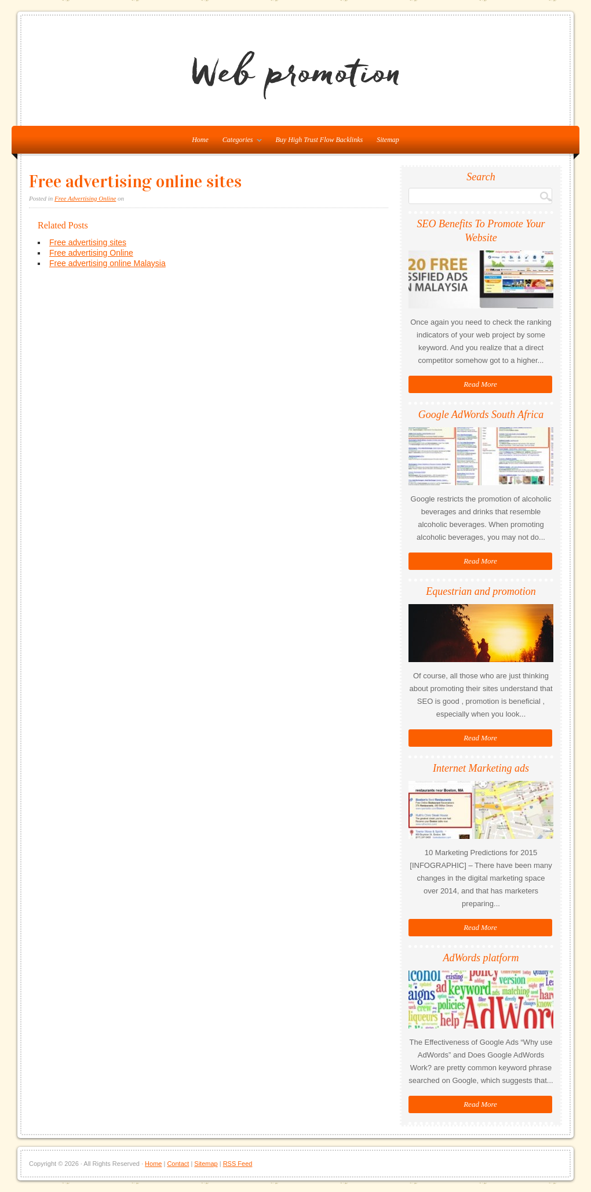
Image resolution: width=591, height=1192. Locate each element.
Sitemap (388, 140)
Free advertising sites (87, 242)
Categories (239, 142)
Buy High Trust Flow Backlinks (319, 140)
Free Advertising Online (85, 198)
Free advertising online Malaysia (107, 263)
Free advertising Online (91, 252)
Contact (178, 1163)
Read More (480, 384)
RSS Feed (238, 1163)
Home (153, 1163)
